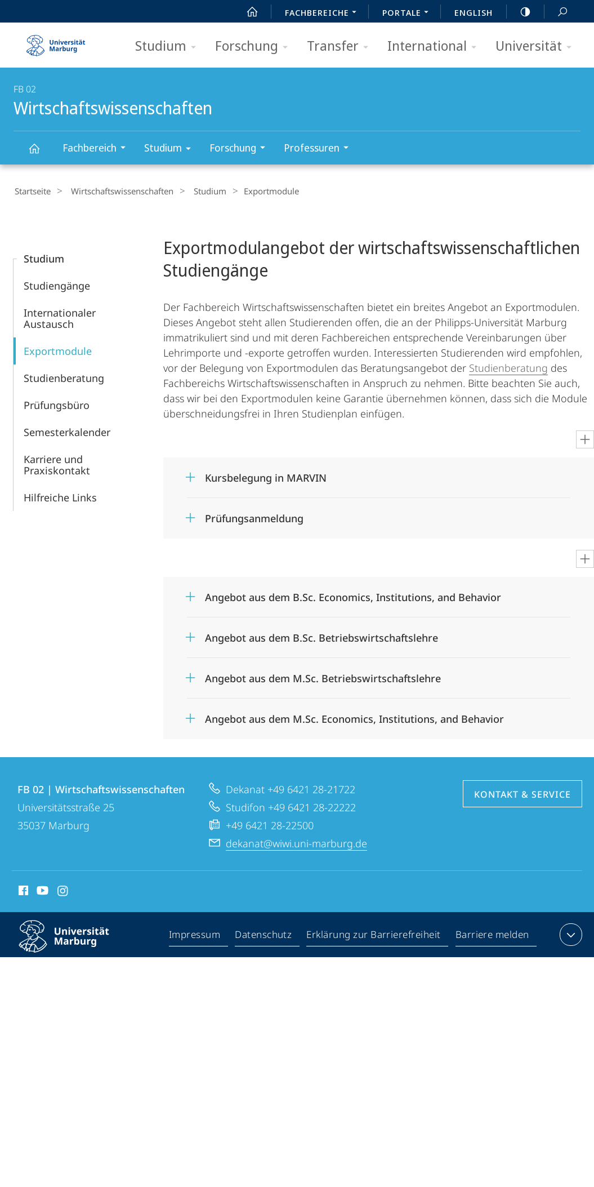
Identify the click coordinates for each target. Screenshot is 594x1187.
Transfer (341, 46)
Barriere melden (492, 935)
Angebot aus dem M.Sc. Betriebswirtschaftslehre (323, 677)
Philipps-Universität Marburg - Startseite (56, 42)
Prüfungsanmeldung (254, 517)
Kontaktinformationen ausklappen (569, 932)
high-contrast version (519, 12)
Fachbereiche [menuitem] (324, 13)
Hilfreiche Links (60, 496)
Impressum (195, 935)
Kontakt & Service (522, 792)
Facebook (22, 891)
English (473, 12)
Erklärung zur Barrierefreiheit (373, 935)
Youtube (41, 891)
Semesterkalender (67, 430)
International (435, 46)
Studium (169, 46)
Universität (537, 46)
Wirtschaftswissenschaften (40, 154)
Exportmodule (58, 349)
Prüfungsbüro (57, 403)
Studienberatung (64, 376)
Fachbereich (97, 149)
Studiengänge (57, 284)
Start (246, 12)
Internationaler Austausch (60, 316)
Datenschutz (264, 935)
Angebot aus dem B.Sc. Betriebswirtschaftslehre (321, 636)
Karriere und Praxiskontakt (57, 463)
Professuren (320, 149)
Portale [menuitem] (408, 13)
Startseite (32, 191)
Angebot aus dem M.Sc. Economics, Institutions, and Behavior (354, 717)
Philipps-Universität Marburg (74, 943)
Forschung (255, 46)
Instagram (63, 891)
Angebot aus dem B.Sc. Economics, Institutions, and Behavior (353, 595)
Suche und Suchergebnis (556, 12)
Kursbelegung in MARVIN (266, 476)
